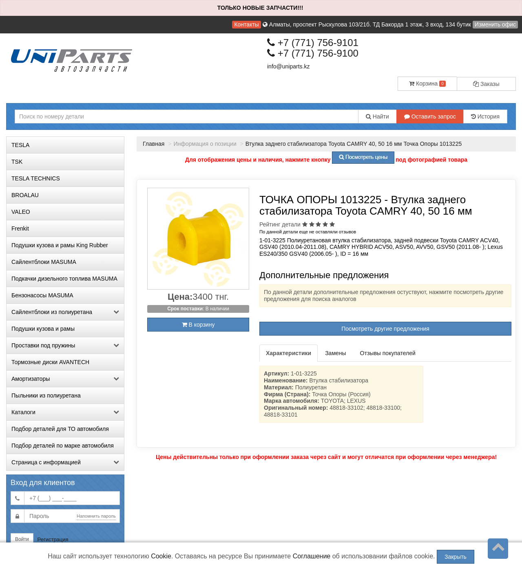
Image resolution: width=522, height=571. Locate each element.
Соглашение (312, 556)
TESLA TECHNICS (35, 178)
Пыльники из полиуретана (46, 395)
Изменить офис (495, 24)
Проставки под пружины (65, 345)
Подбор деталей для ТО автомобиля (60, 429)
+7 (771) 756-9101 (312, 42)
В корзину (198, 324)
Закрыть (456, 556)
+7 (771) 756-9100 (312, 53)
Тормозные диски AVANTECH (50, 362)
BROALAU (25, 195)
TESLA (20, 145)
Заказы (486, 84)
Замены (335, 353)
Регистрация (53, 539)
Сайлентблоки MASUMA (43, 262)
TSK (16, 161)
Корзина (427, 83)
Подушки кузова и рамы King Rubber (59, 245)
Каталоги (65, 412)
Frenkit (20, 228)
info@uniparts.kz (288, 66)
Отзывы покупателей (388, 353)
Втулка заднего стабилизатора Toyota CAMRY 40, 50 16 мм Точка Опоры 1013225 (354, 144)
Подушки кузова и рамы (43, 328)
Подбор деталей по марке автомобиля (62, 445)
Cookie (161, 556)
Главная (153, 144)
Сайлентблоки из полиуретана (65, 312)
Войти (22, 539)
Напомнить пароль (96, 516)
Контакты (246, 24)
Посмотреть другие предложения (385, 328)
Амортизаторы (65, 379)
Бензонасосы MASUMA (42, 295)
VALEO (20, 212)
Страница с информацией (65, 462)
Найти (377, 116)
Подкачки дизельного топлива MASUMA (64, 278)
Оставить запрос (430, 116)
